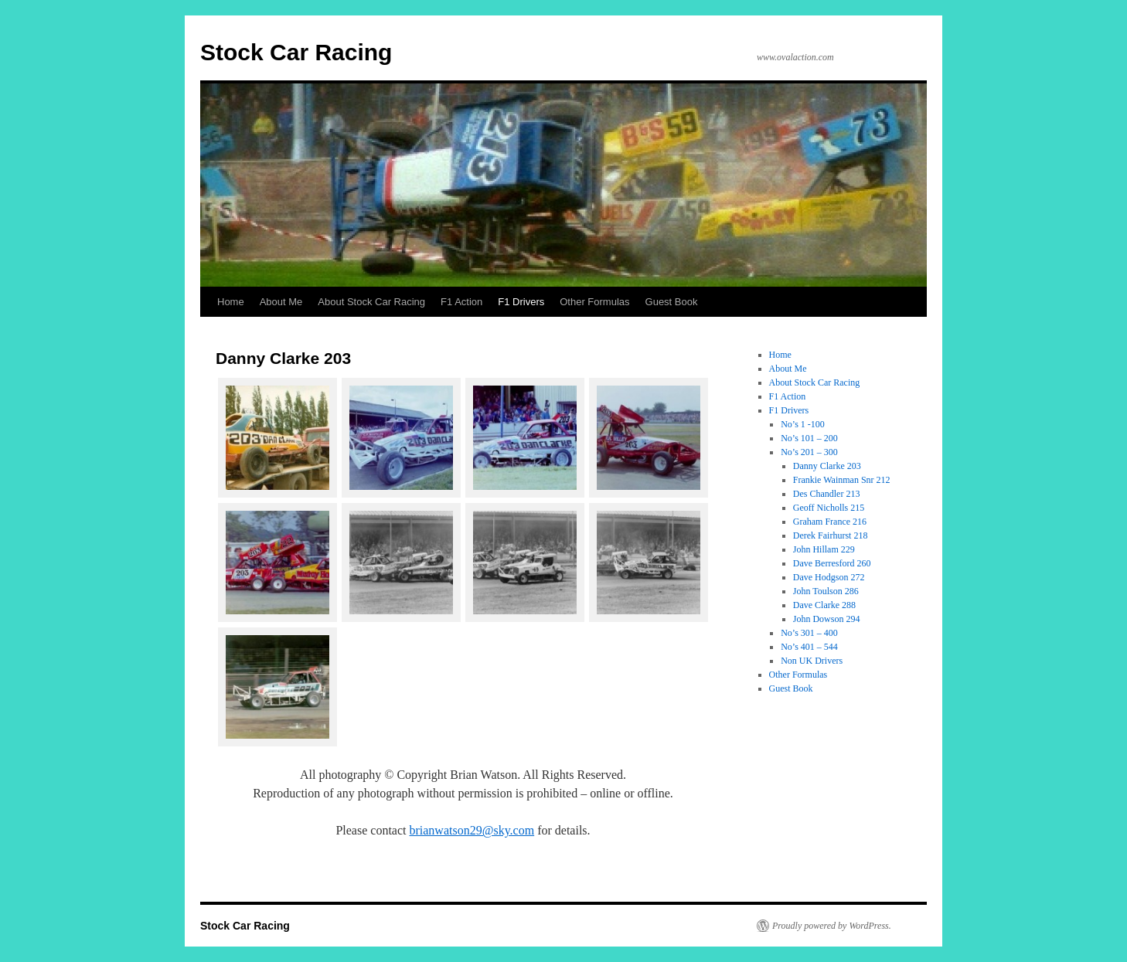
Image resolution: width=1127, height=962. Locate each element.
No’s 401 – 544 (809, 646)
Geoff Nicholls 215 (828, 507)
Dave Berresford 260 (832, 563)
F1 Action (461, 302)
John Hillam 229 (824, 549)
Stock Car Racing (296, 52)
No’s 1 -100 (803, 424)
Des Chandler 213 (826, 493)
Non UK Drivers (812, 660)
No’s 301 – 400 (809, 632)
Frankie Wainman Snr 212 (841, 479)
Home (230, 302)
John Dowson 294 (826, 619)
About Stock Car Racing (371, 302)
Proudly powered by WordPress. (831, 925)
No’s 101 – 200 (809, 438)
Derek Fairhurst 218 (830, 535)
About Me (281, 302)
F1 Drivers (521, 302)
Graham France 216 (830, 521)
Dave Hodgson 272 (829, 577)
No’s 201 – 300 (809, 452)
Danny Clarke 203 (827, 466)
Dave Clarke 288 (824, 605)
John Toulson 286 (826, 591)
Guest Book (671, 302)
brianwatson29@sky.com (471, 830)
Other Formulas (594, 302)
